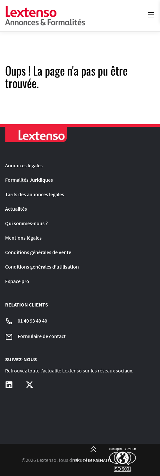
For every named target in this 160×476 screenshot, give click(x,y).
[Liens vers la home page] (45, 15)
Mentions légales (23, 237)
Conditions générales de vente (38, 252)
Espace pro (17, 281)
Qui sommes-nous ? (26, 223)
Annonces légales (24, 165)
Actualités (16, 209)
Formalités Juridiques (29, 180)
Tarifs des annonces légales (34, 194)
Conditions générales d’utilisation (42, 266)
